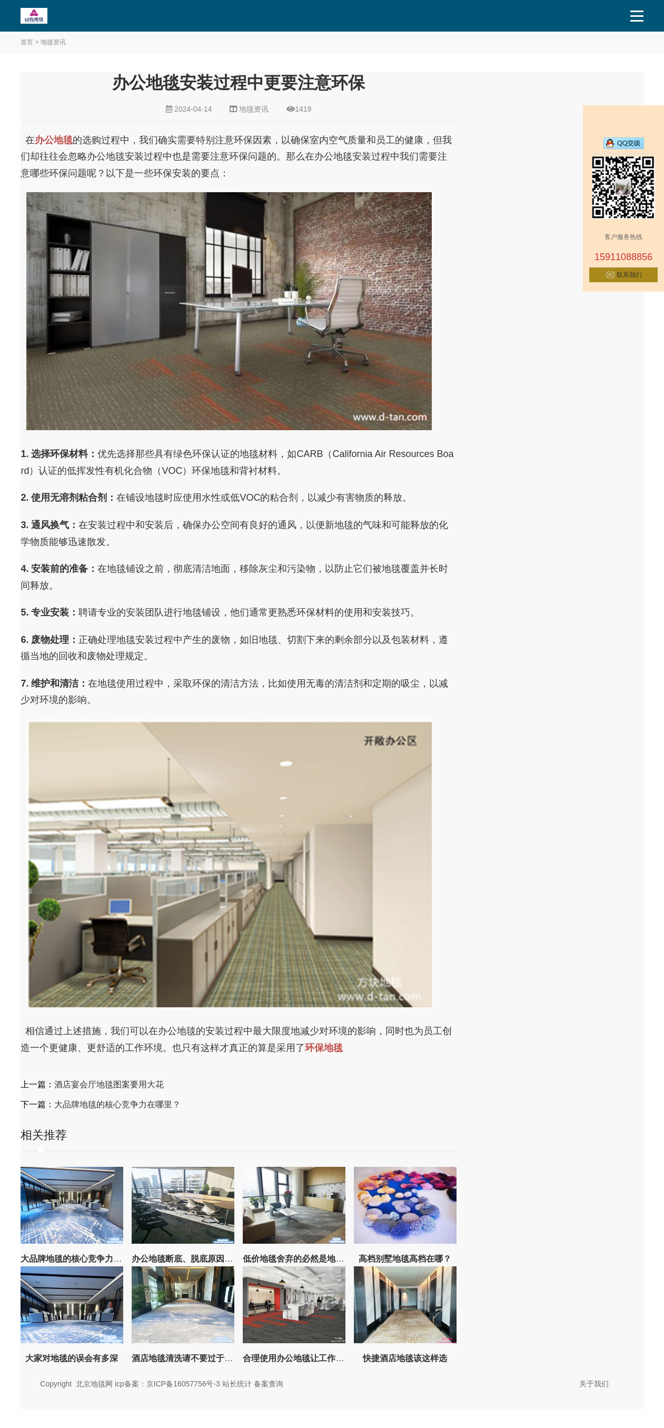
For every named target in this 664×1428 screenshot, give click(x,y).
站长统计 (237, 1384)
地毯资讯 (53, 42)
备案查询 (268, 1384)
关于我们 (594, 1384)
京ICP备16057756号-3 (183, 1384)
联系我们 (629, 275)
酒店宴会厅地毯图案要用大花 (109, 1084)
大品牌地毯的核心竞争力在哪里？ (117, 1104)
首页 (27, 42)
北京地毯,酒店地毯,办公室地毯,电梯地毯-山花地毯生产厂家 (58, 16)
